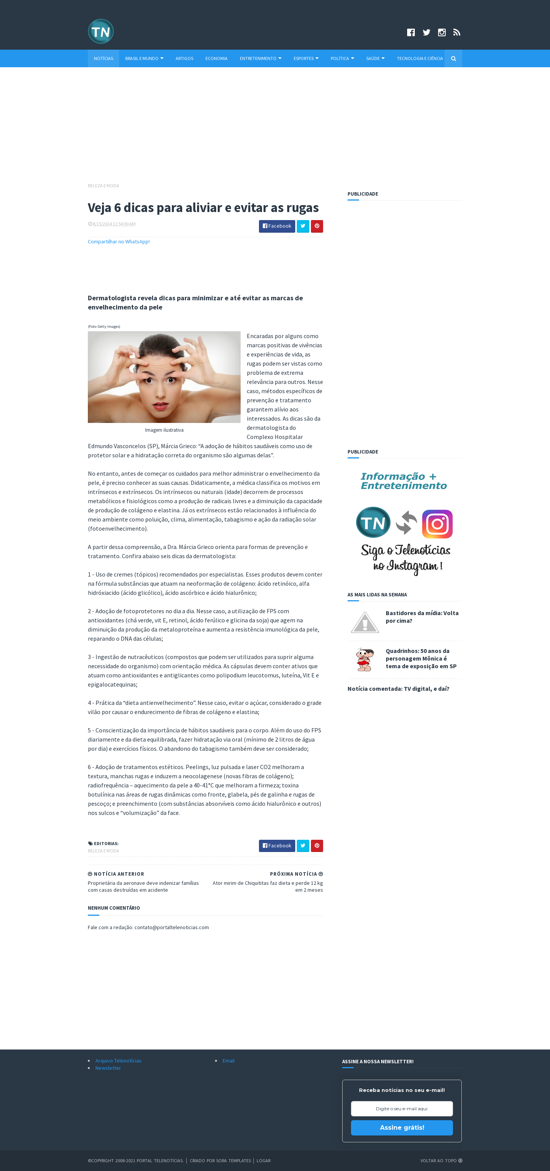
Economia (216, 58)
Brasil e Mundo (144, 58)
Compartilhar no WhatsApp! (119, 241)
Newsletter (108, 1067)
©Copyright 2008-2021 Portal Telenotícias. (136, 1160)
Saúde (375, 58)
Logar (263, 1160)
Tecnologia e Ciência (420, 58)
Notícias (103, 58)
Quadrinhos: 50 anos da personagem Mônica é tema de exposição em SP (421, 658)
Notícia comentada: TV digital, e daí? (399, 688)
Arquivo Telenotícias (118, 1060)
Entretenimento (260, 58)
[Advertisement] (275, 128)
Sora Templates (233, 1160)
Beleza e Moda (103, 185)
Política (342, 58)
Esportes (306, 58)
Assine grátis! (402, 1127)
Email (229, 1060)
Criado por (203, 1160)
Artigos (184, 58)
